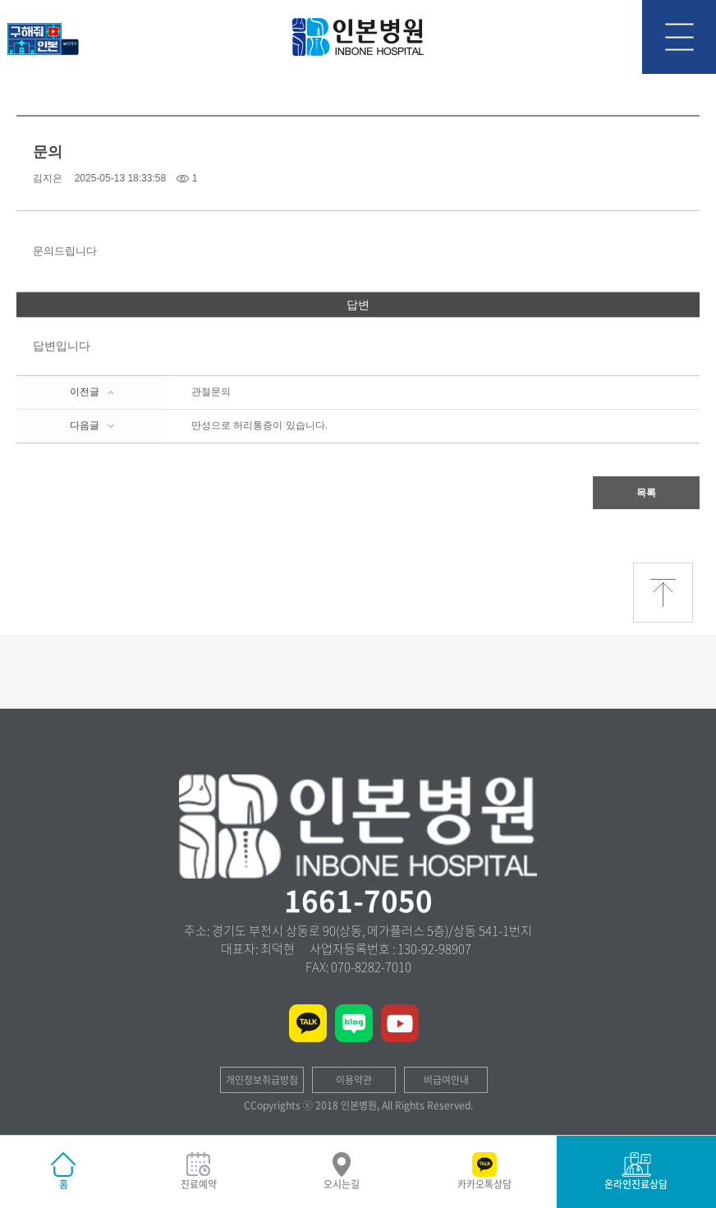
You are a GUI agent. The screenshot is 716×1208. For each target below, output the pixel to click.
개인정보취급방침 (262, 1080)
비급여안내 (446, 1080)
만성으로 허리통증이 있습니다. (259, 425)
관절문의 (211, 391)
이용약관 (354, 1080)
